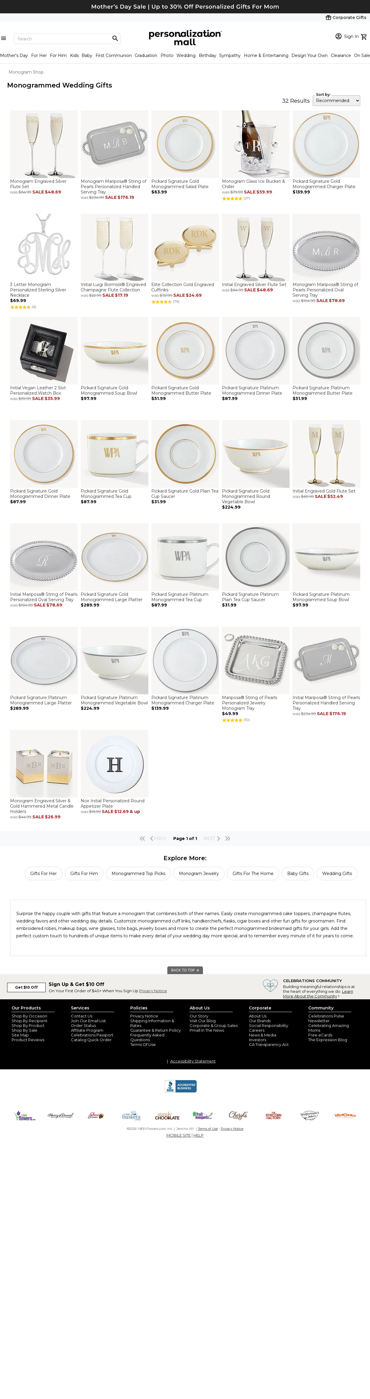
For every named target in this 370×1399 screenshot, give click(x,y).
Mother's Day (14, 55)
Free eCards (320, 1035)
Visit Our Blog (203, 1020)
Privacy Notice (153, 990)
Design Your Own (309, 55)
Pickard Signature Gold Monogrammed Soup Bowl (109, 390)
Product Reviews (28, 1039)
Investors (257, 1039)
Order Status (83, 1025)
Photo (167, 55)
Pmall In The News (207, 1030)
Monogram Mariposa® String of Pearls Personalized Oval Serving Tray (325, 290)
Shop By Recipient (29, 1020)
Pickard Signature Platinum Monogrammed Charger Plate (182, 700)
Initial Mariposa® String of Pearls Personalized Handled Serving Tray (326, 703)
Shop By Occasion (29, 1016)
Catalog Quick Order (91, 1039)
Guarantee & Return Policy (155, 1030)
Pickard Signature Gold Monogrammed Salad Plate (180, 184)
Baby (87, 55)
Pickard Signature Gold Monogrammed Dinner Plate (40, 493)
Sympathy (230, 55)
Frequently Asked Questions (147, 1037)
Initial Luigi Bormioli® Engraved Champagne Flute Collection (113, 287)
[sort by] (336, 100)
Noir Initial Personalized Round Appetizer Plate (112, 803)
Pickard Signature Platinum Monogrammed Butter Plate (322, 390)
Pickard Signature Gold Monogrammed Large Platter (111, 597)
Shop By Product (28, 1025)
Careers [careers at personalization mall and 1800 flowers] (256, 1030)
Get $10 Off (26, 987)
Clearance (341, 55)
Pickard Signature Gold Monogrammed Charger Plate (324, 184)
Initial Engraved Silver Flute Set (254, 284)
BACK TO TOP (185, 970)
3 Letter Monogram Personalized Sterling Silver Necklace (38, 290)
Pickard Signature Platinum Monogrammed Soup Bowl (321, 597)
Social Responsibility (268, 1025)
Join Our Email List (88, 1020)
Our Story (199, 1016)
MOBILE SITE (178, 1135)
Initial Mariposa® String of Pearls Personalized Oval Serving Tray (43, 597)
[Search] (67, 39)
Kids (74, 55)
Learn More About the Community (318, 993)
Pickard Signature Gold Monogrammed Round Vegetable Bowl (246, 496)
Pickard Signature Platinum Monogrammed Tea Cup (179, 597)
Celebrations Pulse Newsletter (326, 1018)
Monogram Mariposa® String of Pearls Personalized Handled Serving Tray (113, 187)
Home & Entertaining (266, 55)
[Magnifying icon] (115, 39)
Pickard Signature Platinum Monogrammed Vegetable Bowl (114, 700)
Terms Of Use (143, 1044)
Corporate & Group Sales (214, 1025)
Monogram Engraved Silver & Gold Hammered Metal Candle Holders (42, 806)
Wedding (186, 55)
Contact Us (81, 1016)
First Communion (114, 55)
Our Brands (260, 1020)
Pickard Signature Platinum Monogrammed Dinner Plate (252, 390)
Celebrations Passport (92, 1035)
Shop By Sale (24, 1030)
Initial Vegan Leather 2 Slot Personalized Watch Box (38, 390)
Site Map (20, 1035)
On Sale (362, 55)
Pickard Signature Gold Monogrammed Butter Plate (181, 390)
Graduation (146, 55)
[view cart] (364, 36)
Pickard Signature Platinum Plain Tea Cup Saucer (250, 597)
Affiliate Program (87, 1030)
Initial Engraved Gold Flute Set (324, 491)
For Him (58, 55)
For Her (39, 55)
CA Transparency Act (269, 1044)
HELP (198, 1135)
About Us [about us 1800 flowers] (257, 1016)
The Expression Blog (327, 1039)
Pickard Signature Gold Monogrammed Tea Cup (106, 493)
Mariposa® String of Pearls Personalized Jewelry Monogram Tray (249, 703)
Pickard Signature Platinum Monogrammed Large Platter (41, 700)
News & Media (262, 1035)
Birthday (207, 55)
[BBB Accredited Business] (180, 1092)
